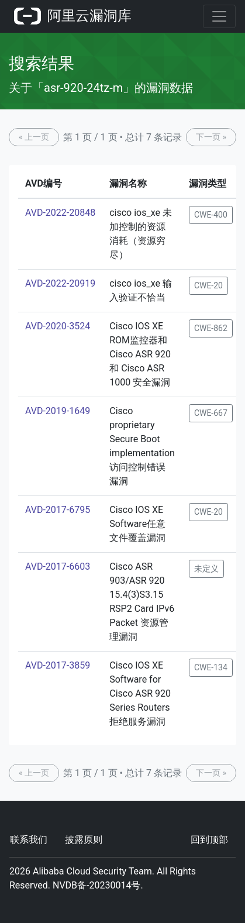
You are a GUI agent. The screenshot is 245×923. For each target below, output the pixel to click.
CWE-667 (210, 413)
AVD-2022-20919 (60, 283)
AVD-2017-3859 (57, 665)
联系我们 (28, 839)
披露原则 (83, 839)
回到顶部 (209, 839)
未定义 (206, 568)
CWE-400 (210, 214)
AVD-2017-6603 (57, 566)
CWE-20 (208, 285)
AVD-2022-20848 (60, 212)
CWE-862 (210, 328)
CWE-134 (210, 667)
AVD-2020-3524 (57, 326)
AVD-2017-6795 (57, 509)
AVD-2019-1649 (57, 410)
